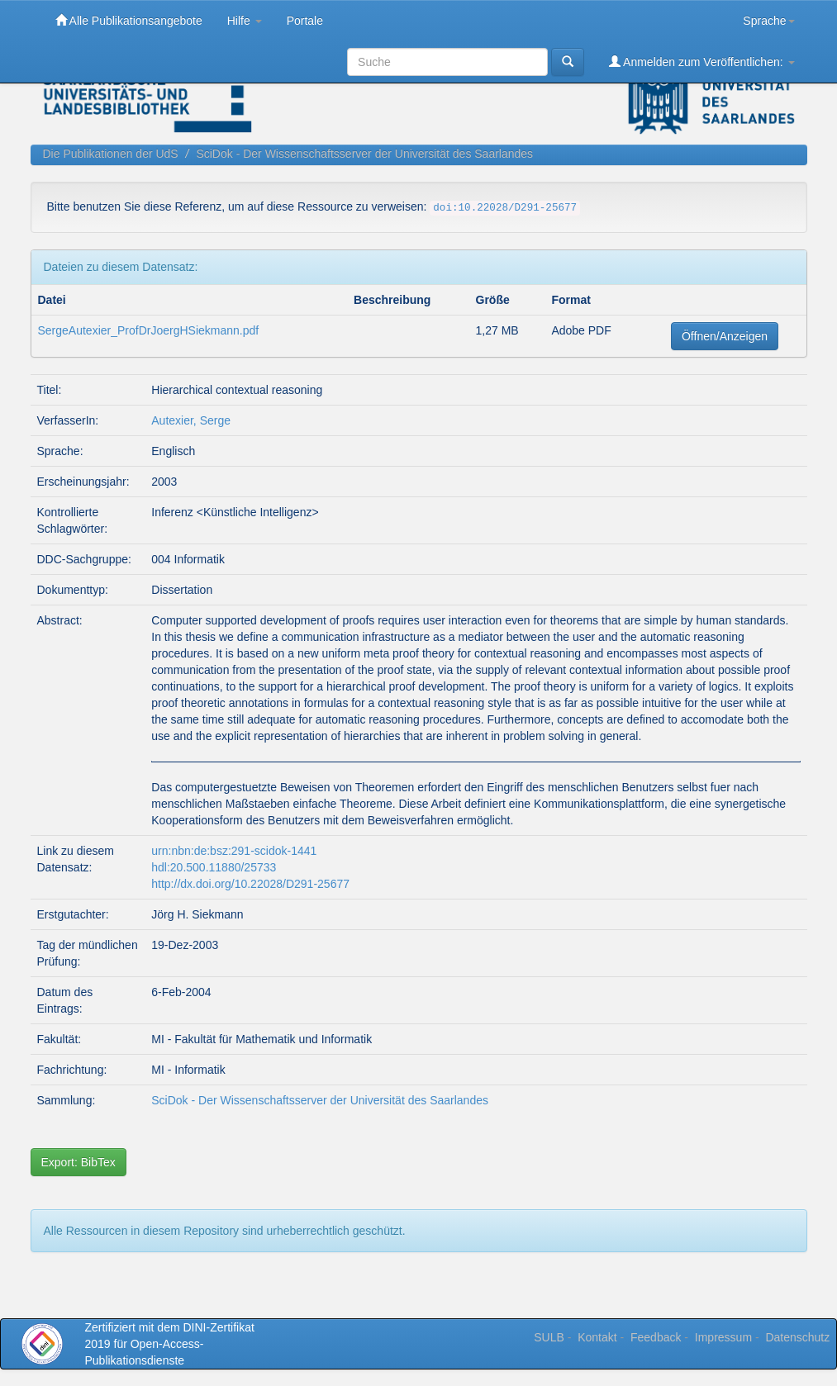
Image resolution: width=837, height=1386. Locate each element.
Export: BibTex (78, 1162)
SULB (549, 1337)
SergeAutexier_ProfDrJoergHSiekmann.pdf (148, 330)
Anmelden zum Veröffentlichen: (702, 62)
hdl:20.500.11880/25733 (213, 867)
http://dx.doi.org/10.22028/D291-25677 (250, 883)
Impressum (723, 1337)
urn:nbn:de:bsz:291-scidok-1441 (233, 850)
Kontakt (597, 1337)
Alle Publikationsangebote (128, 20)
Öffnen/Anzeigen (725, 336)
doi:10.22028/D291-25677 (505, 208)
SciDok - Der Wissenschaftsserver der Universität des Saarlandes (364, 153)
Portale (305, 20)
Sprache (768, 20)
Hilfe (244, 20)
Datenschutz (797, 1337)
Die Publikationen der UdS (110, 153)
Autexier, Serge (191, 420)
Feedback (655, 1337)
